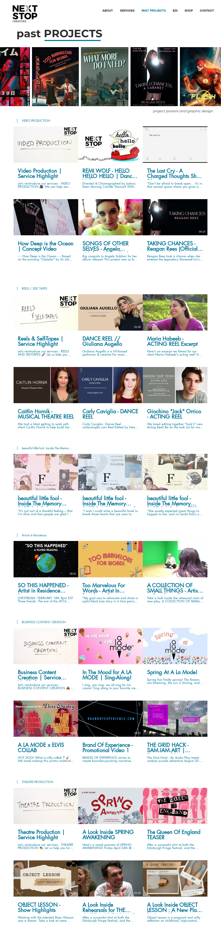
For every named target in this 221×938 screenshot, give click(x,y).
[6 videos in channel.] (110, 194)
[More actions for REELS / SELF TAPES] (32, 288)
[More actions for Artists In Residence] (31, 535)
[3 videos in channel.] (110, 485)
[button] (107, 10)
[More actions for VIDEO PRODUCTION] (33, 120)
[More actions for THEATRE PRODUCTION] (35, 782)
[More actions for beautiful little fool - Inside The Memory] (44, 448)
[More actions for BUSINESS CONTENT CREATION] (41, 622)
